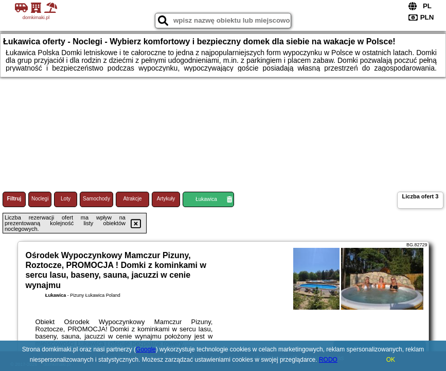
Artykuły (166, 198)
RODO (328, 359)
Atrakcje (132, 198)
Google (146, 349)
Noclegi (39, 198)
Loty (65, 198)
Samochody (96, 198)
